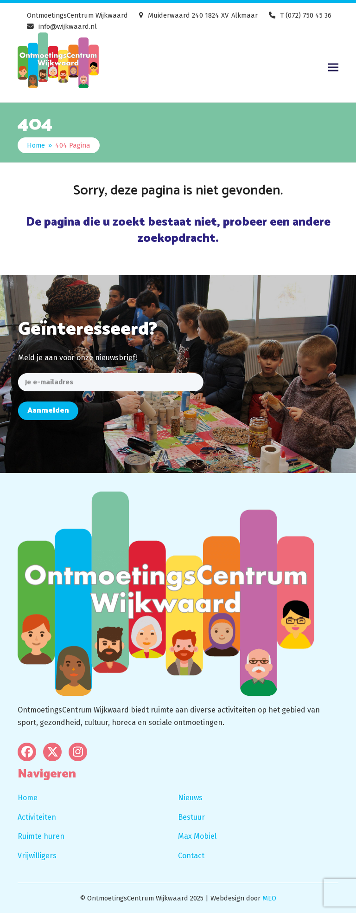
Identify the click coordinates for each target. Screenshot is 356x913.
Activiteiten (37, 817)
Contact (191, 855)
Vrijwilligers (37, 855)
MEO (269, 898)
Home (28, 797)
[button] (333, 67)
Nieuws (190, 797)
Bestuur (191, 817)
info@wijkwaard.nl (67, 26)
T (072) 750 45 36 (305, 15)
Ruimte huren (41, 836)
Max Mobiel (197, 836)
